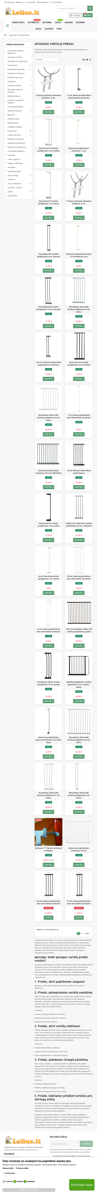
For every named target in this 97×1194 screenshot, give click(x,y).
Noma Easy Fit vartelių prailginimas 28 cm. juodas (79, 364)
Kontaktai (31, 2)
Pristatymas (9, 2)
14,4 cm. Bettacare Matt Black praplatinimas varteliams (48, 364)
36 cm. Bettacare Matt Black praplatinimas (79, 472)
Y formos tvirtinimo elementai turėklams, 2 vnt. (78, 202)
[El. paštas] (65, 1145)
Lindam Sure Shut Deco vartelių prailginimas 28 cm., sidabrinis (79, 525)
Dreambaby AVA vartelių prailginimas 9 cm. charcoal (48, 255)
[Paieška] (74, 8)
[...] (38, 1151)
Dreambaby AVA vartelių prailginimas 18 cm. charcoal (49, 308)
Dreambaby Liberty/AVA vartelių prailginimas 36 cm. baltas (79, 309)
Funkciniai (9, 1181)
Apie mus (20, 2)
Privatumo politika (22, 1168)
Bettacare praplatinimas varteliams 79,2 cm (79, 850)
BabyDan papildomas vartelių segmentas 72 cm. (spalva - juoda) (79, 685)
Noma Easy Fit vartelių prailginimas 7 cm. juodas (48, 525)
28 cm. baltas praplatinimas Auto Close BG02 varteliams (78, 578)
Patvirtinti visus (82, 1185)
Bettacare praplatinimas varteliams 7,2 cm (79, 149)
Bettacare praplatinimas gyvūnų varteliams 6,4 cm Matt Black (48, 740)
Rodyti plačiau (10, 1173)
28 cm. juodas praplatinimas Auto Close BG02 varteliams (48, 903)
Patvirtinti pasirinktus (28, 1190)
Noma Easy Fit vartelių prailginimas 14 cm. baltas (48, 149)
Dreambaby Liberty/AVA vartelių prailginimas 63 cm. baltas (79, 740)
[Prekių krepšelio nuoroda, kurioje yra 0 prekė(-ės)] (88, 15)
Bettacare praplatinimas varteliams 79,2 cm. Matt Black (48, 472)
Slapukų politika (8, 1168)
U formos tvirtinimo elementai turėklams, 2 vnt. (48, 96)
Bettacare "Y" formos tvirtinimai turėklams (48, 850)
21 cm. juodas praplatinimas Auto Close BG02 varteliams (79, 903)
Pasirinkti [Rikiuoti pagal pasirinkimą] (39, 60)
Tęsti (88, 934)
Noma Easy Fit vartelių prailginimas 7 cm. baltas (48, 202)
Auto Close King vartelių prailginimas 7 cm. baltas (48, 578)
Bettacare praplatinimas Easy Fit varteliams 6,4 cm (78, 255)
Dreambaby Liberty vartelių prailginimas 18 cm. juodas (48, 684)
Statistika (20, 1181)
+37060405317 (56, 2)
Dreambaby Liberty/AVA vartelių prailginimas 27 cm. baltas (48, 796)
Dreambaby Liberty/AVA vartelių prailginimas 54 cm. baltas (48, 418)
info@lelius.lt (43, 2)
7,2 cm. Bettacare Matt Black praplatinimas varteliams (79, 96)
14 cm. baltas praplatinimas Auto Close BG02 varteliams (48, 631)
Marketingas (31, 1181)
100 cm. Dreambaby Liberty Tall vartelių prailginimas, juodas (79, 631)
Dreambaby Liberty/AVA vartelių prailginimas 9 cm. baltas (79, 796)
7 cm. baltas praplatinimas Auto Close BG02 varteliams (78, 416)
